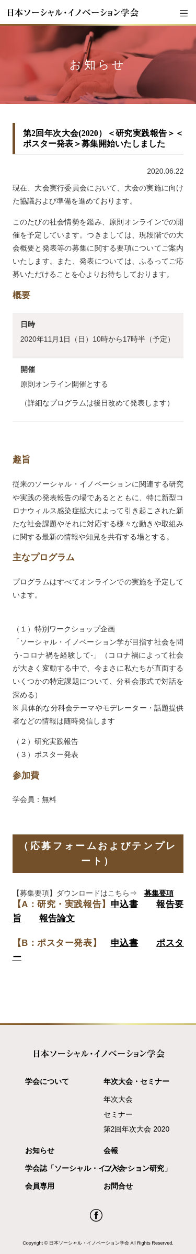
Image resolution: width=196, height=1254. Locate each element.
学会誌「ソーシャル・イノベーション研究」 (61, 1168)
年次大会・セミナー (136, 1081)
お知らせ (39, 1150)
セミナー (118, 1114)
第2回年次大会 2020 (136, 1129)
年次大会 (118, 1099)
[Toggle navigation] (183, 13)
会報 (110, 1150)
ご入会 (114, 1168)
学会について (47, 1081)
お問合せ (118, 1186)
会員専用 (39, 1186)
